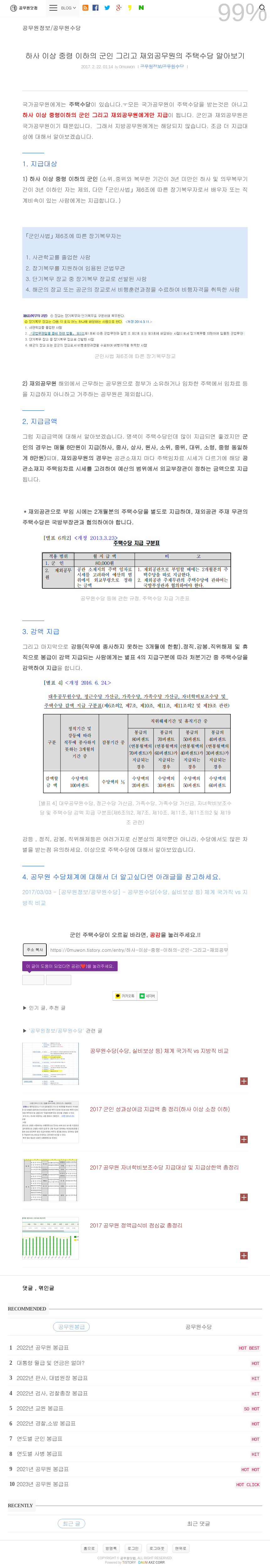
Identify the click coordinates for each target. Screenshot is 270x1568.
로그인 (133, 1548)
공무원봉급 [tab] (71, 1327)
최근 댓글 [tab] (198, 1523)
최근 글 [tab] (71, 1523)
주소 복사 (35, 949)
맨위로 (181, 1548)
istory (129, 1562)
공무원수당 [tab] (198, 1327)
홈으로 (89, 1548)
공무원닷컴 (23, 8)
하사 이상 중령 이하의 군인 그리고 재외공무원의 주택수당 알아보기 (135, 55)
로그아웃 (157, 1548)
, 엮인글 (44, 1288)
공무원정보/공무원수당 (51, 28)
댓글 (28, 1288)
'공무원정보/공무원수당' (56, 1030)
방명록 (111, 1548)
